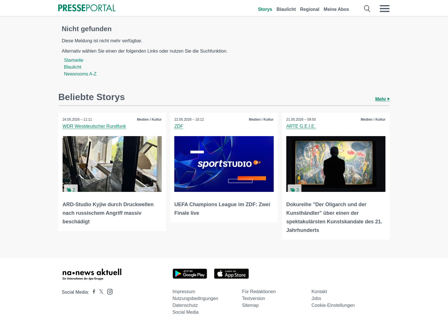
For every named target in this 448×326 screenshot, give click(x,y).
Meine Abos (336, 9)
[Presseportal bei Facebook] (92, 292)
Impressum (184, 291)
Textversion (253, 298)
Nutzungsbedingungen (195, 298)
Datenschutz (185, 305)
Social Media (186, 312)
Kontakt (319, 291)
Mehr (382, 99)
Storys (265, 9)
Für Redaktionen (259, 291)
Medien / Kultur (149, 120)
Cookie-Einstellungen (333, 305)
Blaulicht (286, 9)
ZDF (179, 126)
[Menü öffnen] (384, 9)
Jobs (316, 298)
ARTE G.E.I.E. (301, 126)
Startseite (73, 60)
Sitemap (250, 305)
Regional (309, 9)
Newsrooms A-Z (80, 73)
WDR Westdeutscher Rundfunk (94, 126)
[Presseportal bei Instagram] (108, 291)
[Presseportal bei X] (99, 292)
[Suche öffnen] (367, 9)
